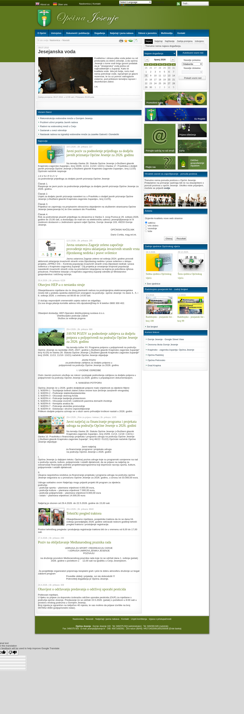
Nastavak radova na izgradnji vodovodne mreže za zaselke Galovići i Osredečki (79, 134)
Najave (148, 41)
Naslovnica (85, 3)
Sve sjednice (153, 283)
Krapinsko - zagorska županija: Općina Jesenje (171, 349)
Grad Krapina (154, 365)
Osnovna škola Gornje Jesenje (163, 344)
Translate (127, 5)
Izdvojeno (199, 41)
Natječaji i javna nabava (107, 619)
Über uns (60, 4)
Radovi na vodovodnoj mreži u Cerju (58, 126)
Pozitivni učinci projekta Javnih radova (59, 122)
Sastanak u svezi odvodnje (53, 130)
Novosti (66, 40)
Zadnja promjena (184, 41)
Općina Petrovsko (156, 360)
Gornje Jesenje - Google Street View (166, 339)
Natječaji (158, 41)
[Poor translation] (12, 652)
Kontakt (97, 3)
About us (43, 4)
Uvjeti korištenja (139, 619)
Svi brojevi (152, 326)
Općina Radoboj (156, 355)
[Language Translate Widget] (135, 2)
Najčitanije (169, 41)
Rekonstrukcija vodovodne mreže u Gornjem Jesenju (66, 118)
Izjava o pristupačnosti (160, 619)
